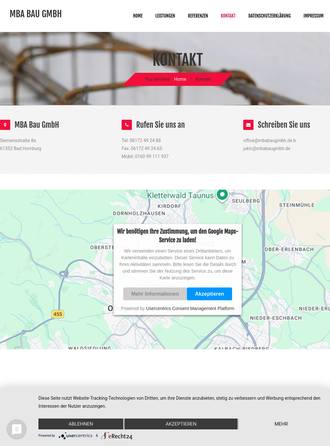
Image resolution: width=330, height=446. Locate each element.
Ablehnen (80, 424)
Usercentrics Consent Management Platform (190, 308)
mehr (281, 424)
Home (137, 16)
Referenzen (198, 16)
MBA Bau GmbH (36, 14)
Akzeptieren (209, 293)
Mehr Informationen (155, 293)
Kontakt (228, 16)
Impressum (313, 16)
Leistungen (165, 16)
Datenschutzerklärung (269, 16)
